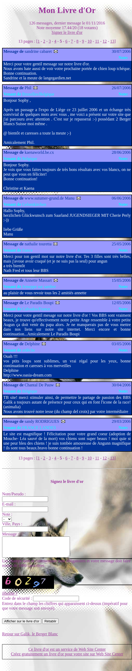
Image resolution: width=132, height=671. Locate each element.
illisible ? (9, 597)
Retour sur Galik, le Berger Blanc (30, 638)
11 (97, 41)
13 (112, 41)
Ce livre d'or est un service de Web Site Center (67, 653)
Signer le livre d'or (67, 32)
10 (90, 41)
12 (105, 41)
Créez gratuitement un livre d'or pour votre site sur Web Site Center (67, 658)
